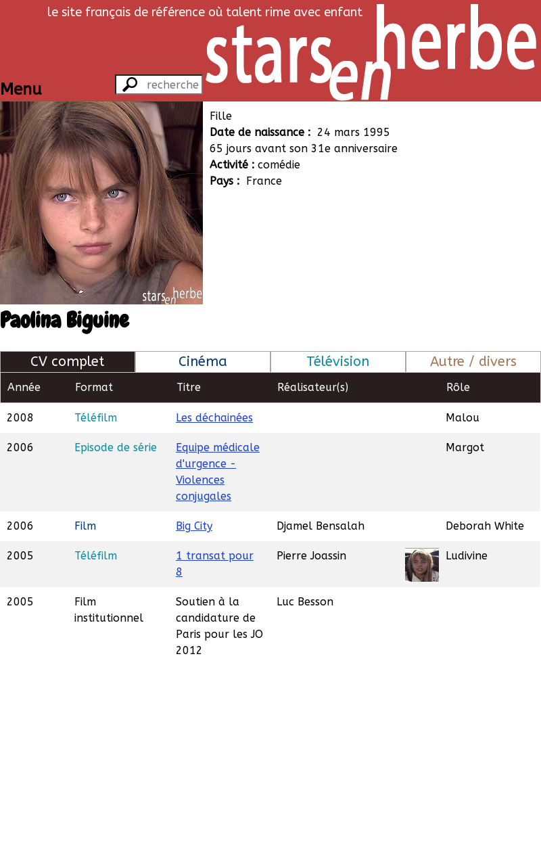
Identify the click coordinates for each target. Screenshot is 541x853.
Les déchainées (214, 417)
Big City (194, 526)
